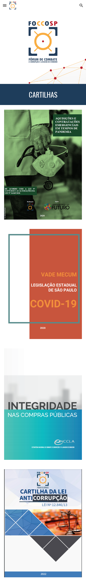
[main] (43, 94)
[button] (4, 5)
